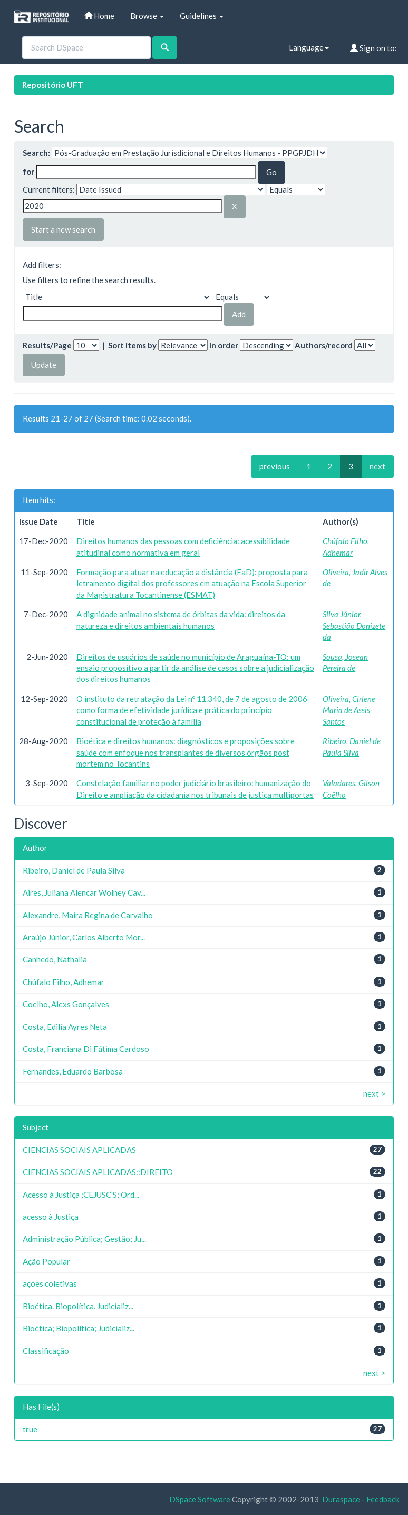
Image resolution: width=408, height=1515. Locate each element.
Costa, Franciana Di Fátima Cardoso (86, 1049)
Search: (36, 152)
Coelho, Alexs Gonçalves (66, 1004)
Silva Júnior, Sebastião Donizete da (354, 625)
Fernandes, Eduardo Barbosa (73, 1071)
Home (99, 16)
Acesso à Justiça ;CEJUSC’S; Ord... (81, 1194)
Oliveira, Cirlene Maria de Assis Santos (349, 710)
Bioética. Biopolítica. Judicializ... (78, 1306)
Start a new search (63, 229)
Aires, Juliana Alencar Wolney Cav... (84, 892)
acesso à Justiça (51, 1216)
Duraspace (341, 1499)
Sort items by (132, 345)
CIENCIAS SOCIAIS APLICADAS (79, 1150)
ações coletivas (50, 1283)
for (28, 171)
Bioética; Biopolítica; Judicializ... (78, 1328)
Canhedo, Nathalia (55, 959)
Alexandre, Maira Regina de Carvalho (88, 915)
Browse (147, 16)
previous (274, 466)
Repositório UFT (52, 84)
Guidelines (202, 16)
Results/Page (47, 345)
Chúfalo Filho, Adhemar (63, 982)
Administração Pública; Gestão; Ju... (84, 1238)
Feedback (382, 1499)
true (30, 1429)
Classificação (46, 1351)
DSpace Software (199, 1499)
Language (309, 47)
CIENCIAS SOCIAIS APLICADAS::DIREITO (98, 1172)
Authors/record (324, 345)
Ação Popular (46, 1261)
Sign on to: (373, 48)
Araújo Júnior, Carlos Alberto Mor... (84, 937)
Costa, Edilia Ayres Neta (65, 1026)
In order (223, 345)
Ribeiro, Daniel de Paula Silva (74, 870)
